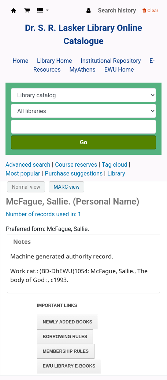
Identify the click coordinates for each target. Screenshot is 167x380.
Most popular (22, 173)
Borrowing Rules (65, 336)
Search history (117, 10)
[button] (27, 10)
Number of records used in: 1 (43, 214)
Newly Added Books (67, 322)
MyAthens (82, 69)
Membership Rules (66, 351)
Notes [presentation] (22, 242)
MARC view (66, 187)
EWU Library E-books (69, 366)
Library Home (54, 60)
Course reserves (76, 164)
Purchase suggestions (74, 173)
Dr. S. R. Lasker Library (13, 10)
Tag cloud (114, 164)
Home (20, 60)
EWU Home (119, 69)
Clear (150, 10)
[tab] (83, 242)
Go (83, 142)
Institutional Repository (111, 60)
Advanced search (27, 164)
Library (116, 173)
